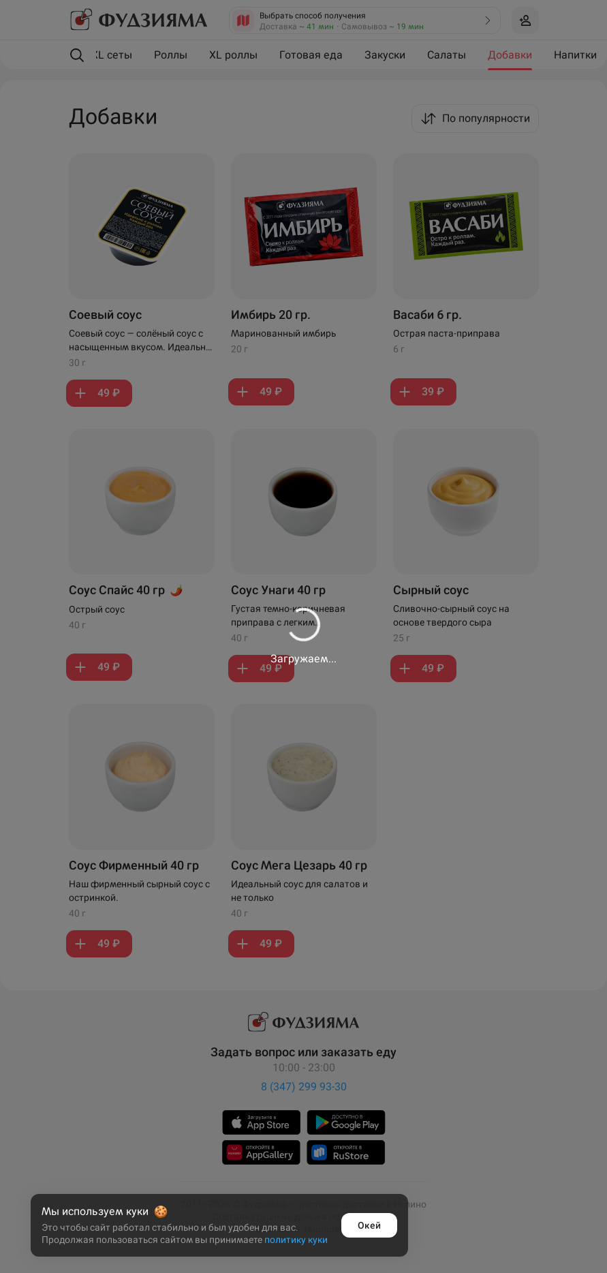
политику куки (296, 1239)
